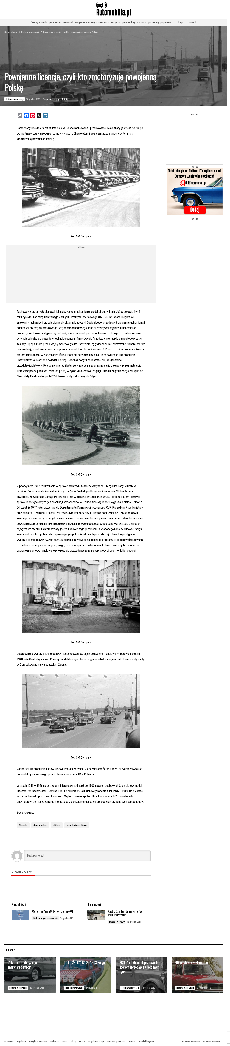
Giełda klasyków (146, 1041)
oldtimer (56, 825)
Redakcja (54, 1041)
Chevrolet (23, 825)
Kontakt (65, 1041)
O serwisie (9, 1041)
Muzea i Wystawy (117, 921)
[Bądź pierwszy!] (87, 855)
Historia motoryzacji (30, 32)
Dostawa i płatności (116, 1041)
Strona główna (10, 32)
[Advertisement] (51, 274)
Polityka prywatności (38, 1041)
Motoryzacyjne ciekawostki (47, 921)
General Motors (40, 825)
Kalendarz (132, 1041)
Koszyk (193, 22)
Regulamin (21, 1041)
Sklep (180, 22)
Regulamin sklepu (96, 1041)
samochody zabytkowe (76, 825)
